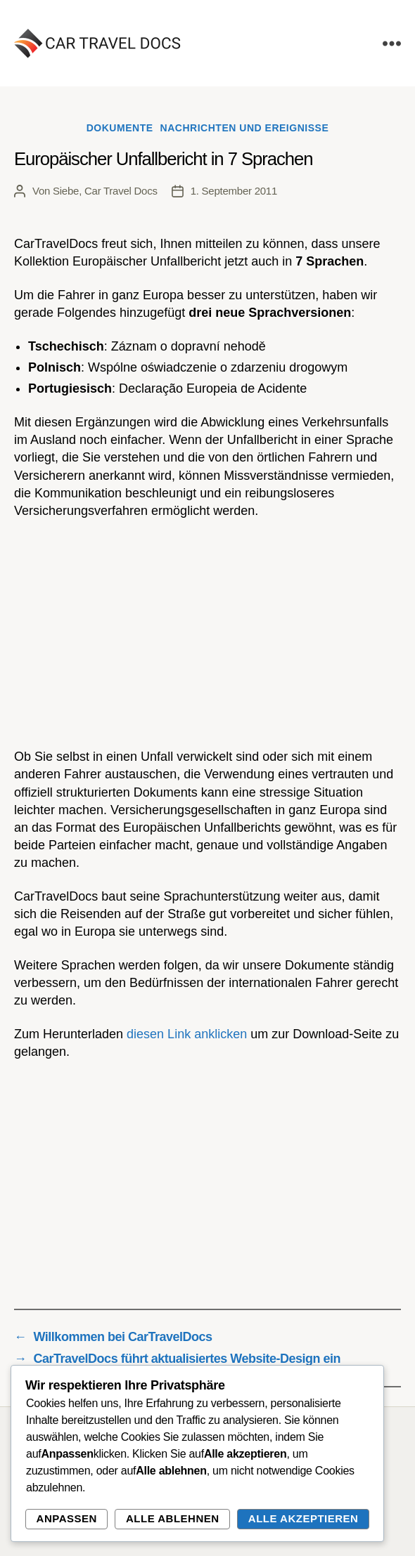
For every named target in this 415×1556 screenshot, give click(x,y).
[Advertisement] (207, 634)
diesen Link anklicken (187, 1034)
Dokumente (120, 127)
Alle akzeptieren (303, 1518)
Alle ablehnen (172, 1518)
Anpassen (67, 1518)
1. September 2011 (234, 191)
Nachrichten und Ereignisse (244, 127)
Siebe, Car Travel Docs (105, 191)
